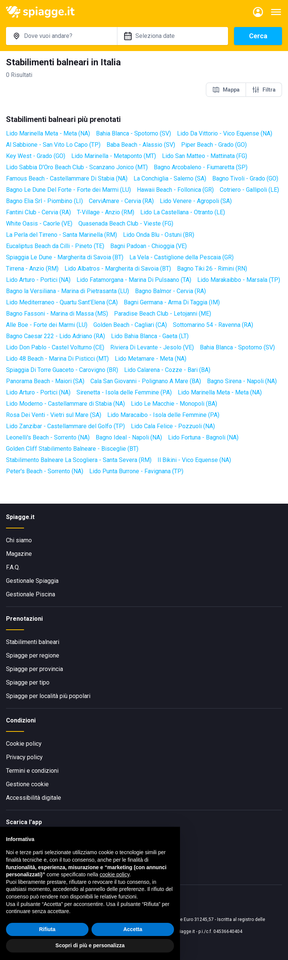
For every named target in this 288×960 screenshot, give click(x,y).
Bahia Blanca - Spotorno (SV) (133, 133)
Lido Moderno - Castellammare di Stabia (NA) (65, 403)
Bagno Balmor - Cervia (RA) (170, 291)
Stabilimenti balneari (32, 642)
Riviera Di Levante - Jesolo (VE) (152, 347)
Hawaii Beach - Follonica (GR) (175, 189)
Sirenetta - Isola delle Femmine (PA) (124, 392)
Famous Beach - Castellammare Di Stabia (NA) (67, 178)
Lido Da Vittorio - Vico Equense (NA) (224, 133)
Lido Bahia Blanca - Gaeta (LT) (150, 336)
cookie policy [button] (114, 874)
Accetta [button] (132, 929)
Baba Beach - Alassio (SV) (140, 144)
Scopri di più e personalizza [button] (90, 945)
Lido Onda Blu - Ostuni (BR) (158, 234)
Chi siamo (19, 540)
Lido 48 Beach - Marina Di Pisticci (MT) (57, 358)
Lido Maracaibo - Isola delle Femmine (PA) (163, 414)
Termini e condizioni (32, 770)
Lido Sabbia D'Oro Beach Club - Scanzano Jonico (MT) (77, 167)
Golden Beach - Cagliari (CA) (130, 324)
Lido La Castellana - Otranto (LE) (182, 212)
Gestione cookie (27, 784)
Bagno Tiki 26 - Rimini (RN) (212, 268)
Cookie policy (24, 743)
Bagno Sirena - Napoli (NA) (242, 381)
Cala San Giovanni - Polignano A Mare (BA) (145, 381)
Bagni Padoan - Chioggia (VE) (148, 246)
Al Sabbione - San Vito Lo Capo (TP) (53, 144)
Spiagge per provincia (34, 669)
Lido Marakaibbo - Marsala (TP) (238, 279)
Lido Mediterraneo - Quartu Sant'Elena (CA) (62, 302)
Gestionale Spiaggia (32, 580)
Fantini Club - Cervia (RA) (38, 212)
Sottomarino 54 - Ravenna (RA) (213, 324)
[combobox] (61, 36)
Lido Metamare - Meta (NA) (150, 358)
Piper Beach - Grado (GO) (214, 144)
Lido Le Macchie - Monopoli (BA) (174, 403)
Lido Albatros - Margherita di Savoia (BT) (117, 268)
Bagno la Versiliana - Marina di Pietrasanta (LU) (67, 291)
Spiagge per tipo (28, 682)
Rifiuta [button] (47, 929)
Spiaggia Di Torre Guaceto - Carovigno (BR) (62, 369)
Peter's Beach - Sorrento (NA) (44, 471)
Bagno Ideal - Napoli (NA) (129, 437)
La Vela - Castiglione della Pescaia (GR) (181, 257)
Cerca (258, 36)
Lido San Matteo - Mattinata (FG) (204, 155)
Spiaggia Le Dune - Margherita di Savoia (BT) (64, 257)
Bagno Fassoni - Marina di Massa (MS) (57, 313)
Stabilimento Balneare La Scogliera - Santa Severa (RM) (79, 459)
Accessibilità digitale (33, 797)
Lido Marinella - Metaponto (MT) (113, 155)
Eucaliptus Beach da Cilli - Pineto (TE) (55, 246)
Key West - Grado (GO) (35, 155)
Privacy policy (24, 757)
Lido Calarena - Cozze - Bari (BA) (167, 369)
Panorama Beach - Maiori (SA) (45, 381)
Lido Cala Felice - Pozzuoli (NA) (173, 426)
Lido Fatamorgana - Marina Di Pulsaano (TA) (133, 279)
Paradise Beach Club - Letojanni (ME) (162, 313)
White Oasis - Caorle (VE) (39, 223)
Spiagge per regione (32, 655)
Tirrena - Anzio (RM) (32, 268)
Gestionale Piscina (30, 594)
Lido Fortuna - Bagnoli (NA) (203, 437)
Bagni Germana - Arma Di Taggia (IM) (172, 302)
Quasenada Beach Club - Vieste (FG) (125, 223)
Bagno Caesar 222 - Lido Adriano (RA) (55, 336)
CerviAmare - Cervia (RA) (121, 201)
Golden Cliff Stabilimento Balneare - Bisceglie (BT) (72, 448)
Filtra (264, 89)
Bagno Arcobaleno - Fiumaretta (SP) (201, 167)
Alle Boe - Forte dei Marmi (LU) (46, 324)
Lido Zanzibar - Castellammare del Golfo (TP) (65, 426)
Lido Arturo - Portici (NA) (38, 279)
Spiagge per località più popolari (48, 696)
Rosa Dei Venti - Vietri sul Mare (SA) (53, 414)
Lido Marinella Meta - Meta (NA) (48, 133)
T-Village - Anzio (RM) (105, 212)
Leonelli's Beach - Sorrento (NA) (48, 437)
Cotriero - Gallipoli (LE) (249, 189)
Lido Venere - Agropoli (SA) (196, 201)
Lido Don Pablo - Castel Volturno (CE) (55, 347)
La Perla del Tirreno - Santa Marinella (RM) (61, 234)
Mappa (226, 89)
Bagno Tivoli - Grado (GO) (245, 178)
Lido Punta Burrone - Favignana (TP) (136, 471)
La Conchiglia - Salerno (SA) (170, 178)
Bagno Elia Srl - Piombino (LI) (44, 201)
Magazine (19, 553)
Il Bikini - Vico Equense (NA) (194, 459)
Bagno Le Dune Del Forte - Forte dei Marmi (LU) (68, 189)
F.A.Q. (13, 567)
